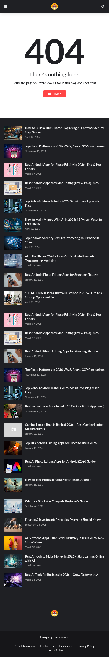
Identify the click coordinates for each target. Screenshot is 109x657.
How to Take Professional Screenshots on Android (58, 480)
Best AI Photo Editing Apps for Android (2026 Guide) (60, 461)
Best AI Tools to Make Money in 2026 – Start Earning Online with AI (64, 558)
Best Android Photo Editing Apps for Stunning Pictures (61, 274)
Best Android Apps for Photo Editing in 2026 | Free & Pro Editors (63, 167)
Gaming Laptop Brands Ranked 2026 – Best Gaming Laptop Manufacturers (64, 427)
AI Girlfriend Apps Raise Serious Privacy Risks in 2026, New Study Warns (64, 540)
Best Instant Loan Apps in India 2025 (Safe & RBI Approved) (64, 406)
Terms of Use (54, 650)
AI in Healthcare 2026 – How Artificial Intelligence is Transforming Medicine (59, 258)
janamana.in (62, 637)
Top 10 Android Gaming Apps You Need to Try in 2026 (61, 443)
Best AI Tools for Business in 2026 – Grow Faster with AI (62, 574)
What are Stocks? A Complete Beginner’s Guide (56, 501)
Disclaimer (65, 646)
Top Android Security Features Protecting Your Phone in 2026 (62, 240)
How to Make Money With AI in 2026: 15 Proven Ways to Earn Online (63, 222)
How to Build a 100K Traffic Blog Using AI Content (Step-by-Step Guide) (65, 130)
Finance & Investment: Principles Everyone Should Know (63, 519)
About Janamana (25, 646)
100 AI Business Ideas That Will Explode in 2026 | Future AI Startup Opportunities (64, 295)
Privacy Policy (85, 646)
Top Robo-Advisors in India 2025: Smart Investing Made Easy (62, 203)
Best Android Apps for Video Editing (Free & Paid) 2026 (62, 183)
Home (54, 94)
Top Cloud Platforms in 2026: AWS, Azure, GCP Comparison (65, 146)
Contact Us (47, 646)
